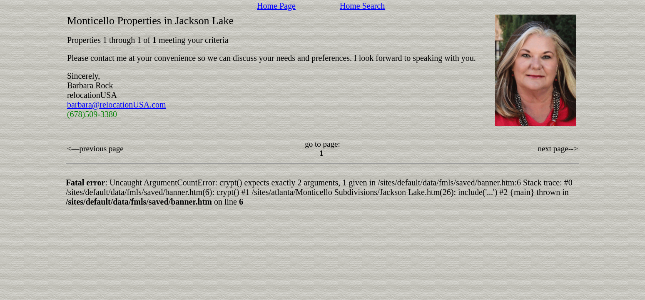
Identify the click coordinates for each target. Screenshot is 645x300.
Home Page (276, 5)
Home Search (362, 5)
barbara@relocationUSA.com (116, 104)
